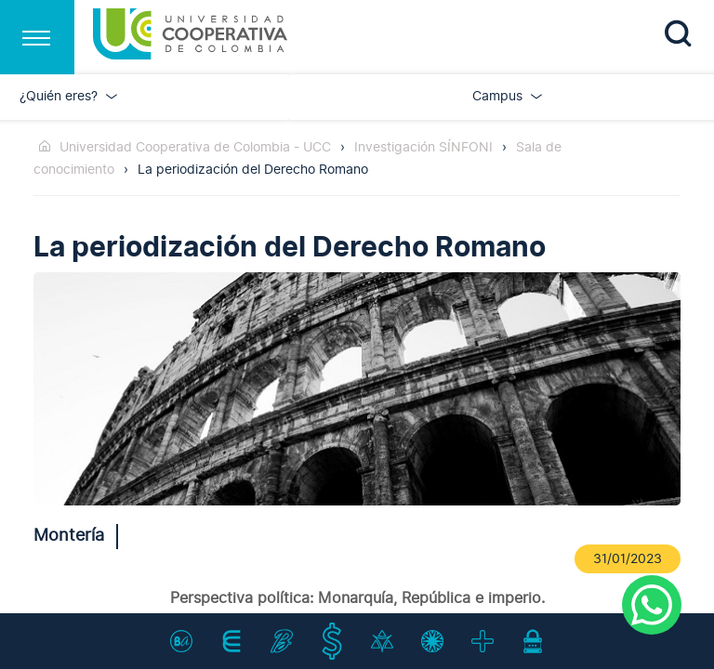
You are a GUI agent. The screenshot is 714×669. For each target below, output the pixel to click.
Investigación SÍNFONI (423, 147)
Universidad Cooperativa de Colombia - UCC (195, 147)
